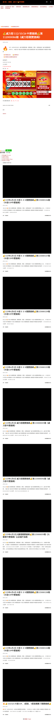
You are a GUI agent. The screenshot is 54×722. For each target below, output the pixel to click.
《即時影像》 (7, 8)
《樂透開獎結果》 (26, 6)
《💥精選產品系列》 (15, 26)
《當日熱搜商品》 (43, 6)
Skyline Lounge (6, 160)
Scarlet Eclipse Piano (7, 159)
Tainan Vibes (5, 156)
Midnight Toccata (6, 155)
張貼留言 (4, 113)
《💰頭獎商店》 (15, 54)
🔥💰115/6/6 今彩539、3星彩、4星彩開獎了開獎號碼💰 (27, 704)
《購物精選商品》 (35, 6)
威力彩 (7, 105)
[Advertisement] (27, 17)
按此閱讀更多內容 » (48, 215)
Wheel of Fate (5, 157)
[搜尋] (46, 2)
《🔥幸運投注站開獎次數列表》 (10, 57)
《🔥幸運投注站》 (7, 54)
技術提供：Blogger (27, 719)
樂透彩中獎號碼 (10, 105)
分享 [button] (49, 105)
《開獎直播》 (18, 6)
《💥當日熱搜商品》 (5, 26)
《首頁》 (2, 6)
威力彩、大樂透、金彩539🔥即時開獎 (13, 2)
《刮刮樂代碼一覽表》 (9, 6)
